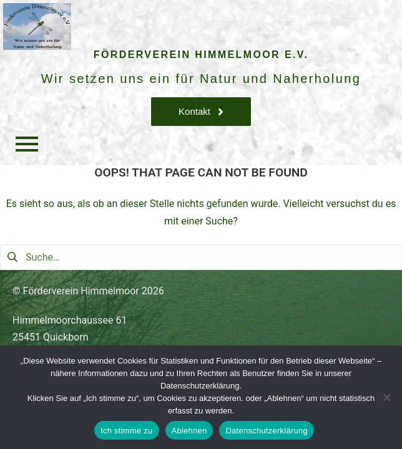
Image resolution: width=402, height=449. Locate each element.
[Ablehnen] (386, 397)
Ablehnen (189, 430)
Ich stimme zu (126, 430)
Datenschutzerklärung (266, 430)
